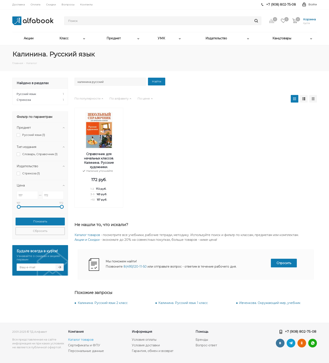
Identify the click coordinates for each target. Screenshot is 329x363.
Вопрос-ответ (206, 345)
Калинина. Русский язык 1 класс (183, 303)
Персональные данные (86, 351)
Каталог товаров (87, 235)
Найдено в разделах (33, 83)
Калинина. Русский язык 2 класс (103, 303)
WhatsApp (312, 343)
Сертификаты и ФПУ (84, 345)
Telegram (291, 343)
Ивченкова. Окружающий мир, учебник (269, 303)
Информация (142, 332)
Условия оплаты (144, 340)
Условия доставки (146, 345)
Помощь (201, 332)
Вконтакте (280, 343)
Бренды (201, 340)
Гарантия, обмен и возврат (152, 351)
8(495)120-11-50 (135, 266)
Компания (76, 332)
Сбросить (40, 231)
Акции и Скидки (87, 240)
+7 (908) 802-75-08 (300, 331)
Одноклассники (301, 343)
